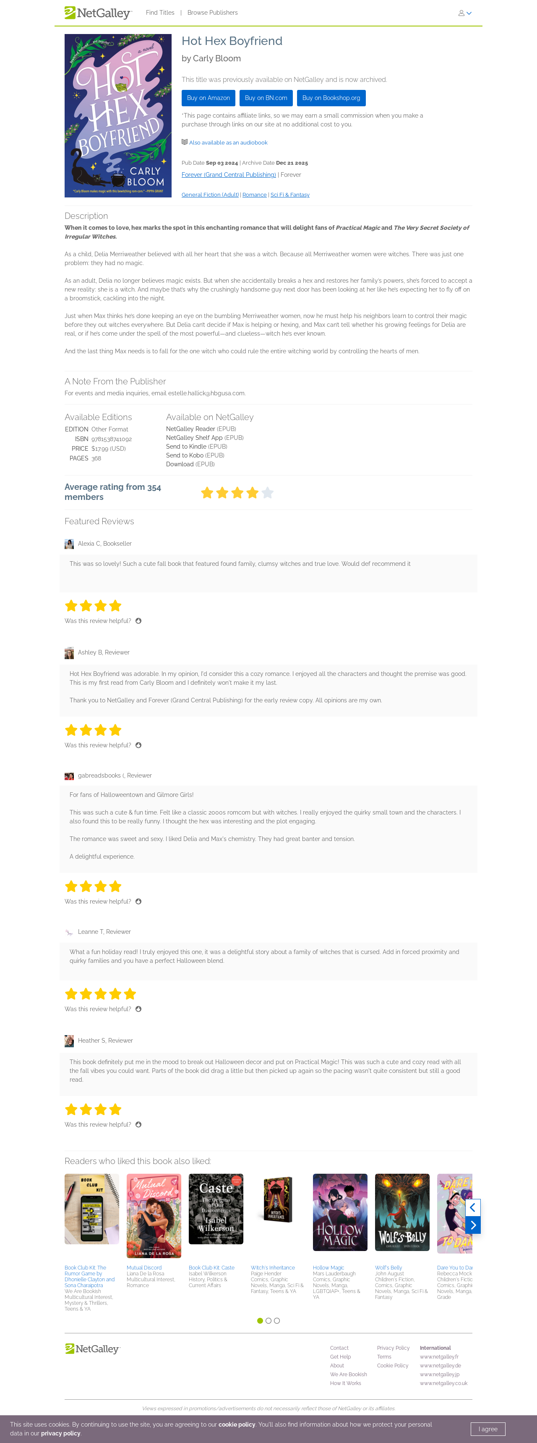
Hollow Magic (328, 1268)
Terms (384, 1357)
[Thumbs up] (138, 621)
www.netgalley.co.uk (443, 1383)
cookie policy (237, 1424)
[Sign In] (465, 13)
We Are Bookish (348, 1374)
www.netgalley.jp (439, 1374)
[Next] (473, 1225)
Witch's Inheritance (273, 1268)
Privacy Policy (393, 1348)
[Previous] (473, 1208)
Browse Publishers (213, 12)
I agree (488, 1429)
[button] (92, 1218)
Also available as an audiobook (228, 142)
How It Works (345, 1383)
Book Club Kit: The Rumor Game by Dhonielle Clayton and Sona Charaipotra (90, 1276)
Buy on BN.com (266, 98)
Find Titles (160, 12)
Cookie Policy (393, 1366)
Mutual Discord (144, 1268)
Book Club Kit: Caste (212, 1268)
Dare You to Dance (458, 1268)
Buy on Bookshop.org (331, 98)
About (337, 1366)
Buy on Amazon (208, 98)
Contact (339, 1348)
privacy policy (61, 1433)
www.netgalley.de (440, 1366)
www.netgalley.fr (439, 1357)
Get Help (340, 1357)
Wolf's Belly (388, 1268)
